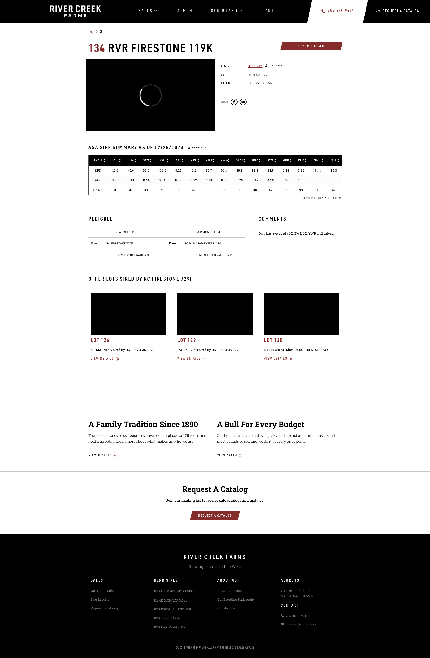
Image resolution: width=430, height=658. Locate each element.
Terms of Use (245, 647)
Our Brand (227, 11)
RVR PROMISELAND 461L (173, 609)
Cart (268, 11)
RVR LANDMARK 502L (171, 627)
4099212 (255, 66)
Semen (185, 11)
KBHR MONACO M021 (170, 600)
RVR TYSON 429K (167, 618)
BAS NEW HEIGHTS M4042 (175, 591)
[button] (322, 198)
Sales (148, 11)
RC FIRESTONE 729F (119, 243)
